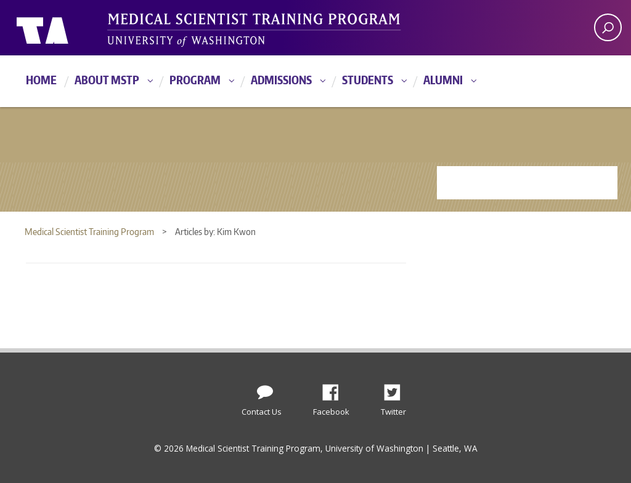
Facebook (335, 389)
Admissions (281, 80)
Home (41, 80)
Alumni (443, 80)
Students (367, 80)
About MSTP (107, 80)
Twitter (397, 389)
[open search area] (608, 27)
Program (195, 80)
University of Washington (67, 27)
